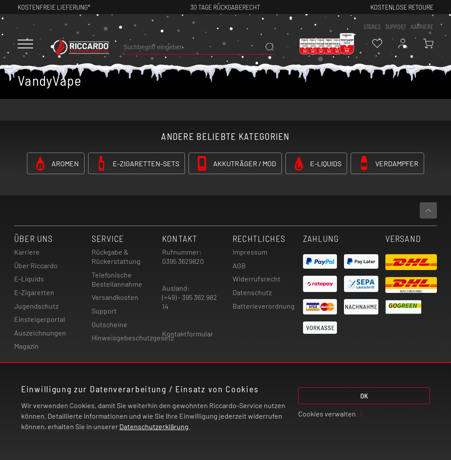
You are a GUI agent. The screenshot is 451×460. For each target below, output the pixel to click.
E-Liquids (29, 278)
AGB (239, 265)
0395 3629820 (183, 261)
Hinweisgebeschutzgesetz (133, 337)
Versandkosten (115, 297)
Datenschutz (252, 292)
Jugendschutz (36, 306)
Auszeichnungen (40, 333)
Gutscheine (109, 324)
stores (372, 26)
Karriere (422, 26)
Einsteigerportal (39, 319)
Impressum (250, 252)
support (395, 26)
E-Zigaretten (34, 292)
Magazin (26, 346)
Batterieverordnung (264, 306)
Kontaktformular (187, 333)
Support (104, 311)
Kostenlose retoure (401, 7)
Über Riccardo (36, 265)
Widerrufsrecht (257, 278)
